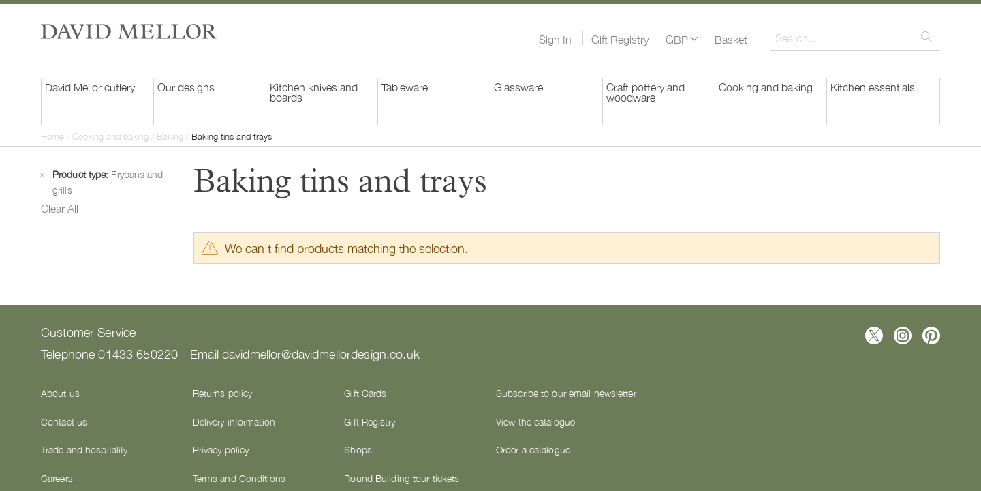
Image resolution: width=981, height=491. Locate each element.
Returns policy (223, 393)
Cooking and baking (766, 86)
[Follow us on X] (874, 335)
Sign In (555, 38)
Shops (358, 449)
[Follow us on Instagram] (903, 335)
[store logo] (129, 31)
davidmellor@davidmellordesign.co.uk (321, 353)
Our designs (186, 86)
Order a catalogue (533, 449)
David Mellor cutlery (90, 86)
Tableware (405, 86)
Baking (171, 136)
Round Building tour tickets (401, 478)
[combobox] (855, 37)
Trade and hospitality (84, 449)
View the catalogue (535, 421)
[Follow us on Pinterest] (931, 335)
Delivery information (234, 421)
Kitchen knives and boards (314, 91)
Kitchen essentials (872, 86)
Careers (57, 478)
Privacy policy (221, 449)
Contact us (64, 421)
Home (54, 136)
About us (60, 393)
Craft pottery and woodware (645, 91)
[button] (682, 38)
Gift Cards (365, 393)
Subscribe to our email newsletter (566, 393)
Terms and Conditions (239, 478)
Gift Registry (620, 38)
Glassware (518, 86)
